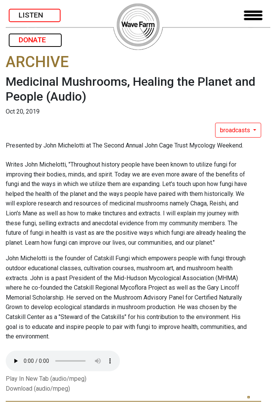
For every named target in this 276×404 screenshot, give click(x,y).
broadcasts (236, 130)
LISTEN (35, 15)
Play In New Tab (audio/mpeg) (46, 378)
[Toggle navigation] (253, 15)
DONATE (35, 39)
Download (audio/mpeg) (38, 388)
